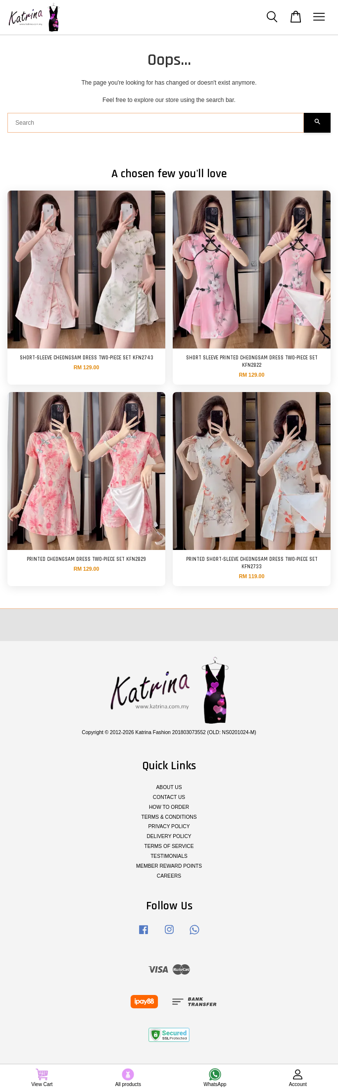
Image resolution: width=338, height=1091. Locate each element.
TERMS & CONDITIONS (168, 817)
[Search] (155, 123)
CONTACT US (169, 797)
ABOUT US (169, 787)
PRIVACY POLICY (169, 826)
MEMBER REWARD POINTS (169, 866)
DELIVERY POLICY (168, 836)
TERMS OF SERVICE (168, 846)
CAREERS (169, 876)
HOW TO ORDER (169, 807)
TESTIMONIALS (169, 856)
